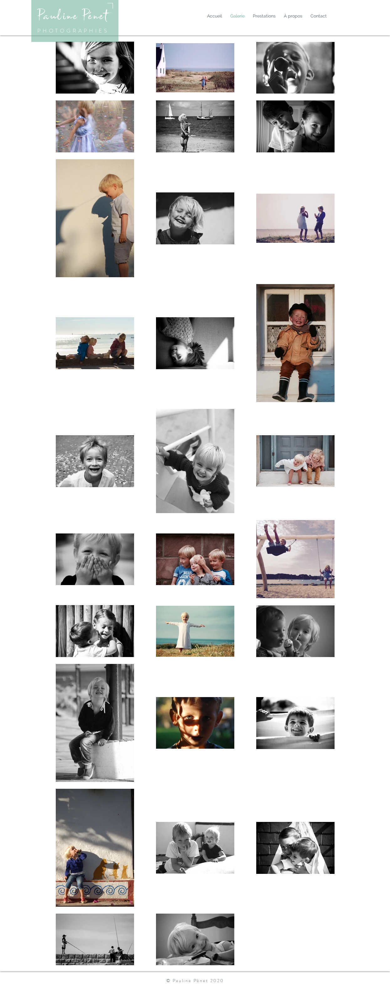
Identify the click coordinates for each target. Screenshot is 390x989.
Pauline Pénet (72, 15)
